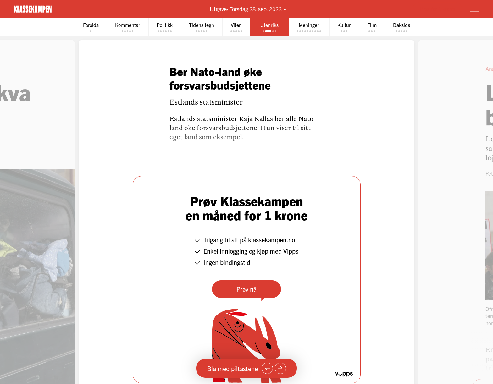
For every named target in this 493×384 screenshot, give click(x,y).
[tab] (91, 27)
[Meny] (474, 9)
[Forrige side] (267, 368)
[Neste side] (280, 368)
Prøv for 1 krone (437, 9)
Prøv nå (246, 289)
